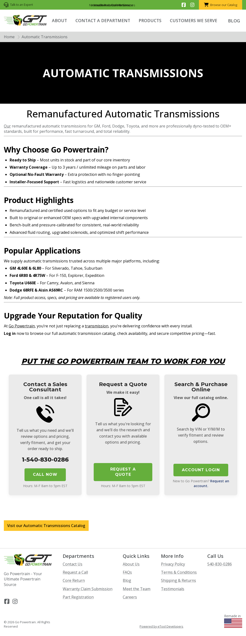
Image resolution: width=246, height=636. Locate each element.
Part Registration (78, 597)
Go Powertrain (22, 326)
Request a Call (75, 572)
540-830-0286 (219, 564)
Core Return (74, 580)
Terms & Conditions (179, 572)
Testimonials (172, 588)
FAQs (127, 572)
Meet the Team (136, 588)
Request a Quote (123, 472)
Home (9, 36)
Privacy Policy (173, 564)
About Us (131, 564)
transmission (96, 326)
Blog (127, 580)
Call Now (45, 474)
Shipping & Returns (178, 580)
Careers (130, 597)
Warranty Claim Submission (87, 588)
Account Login (201, 470)
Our (7, 126)
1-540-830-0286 (45, 459)
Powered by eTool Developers (161, 626)
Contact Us (72, 564)
